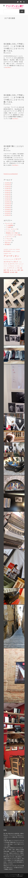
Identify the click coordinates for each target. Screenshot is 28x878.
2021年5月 (7, 192)
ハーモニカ (8, 238)
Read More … (8, 67)
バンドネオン (8, 240)
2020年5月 (8, 209)
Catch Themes (19, 876)
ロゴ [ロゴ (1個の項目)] (16, 268)
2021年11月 (8, 186)
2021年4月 (7, 194)
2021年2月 (7, 198)
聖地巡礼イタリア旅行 (12, 233)
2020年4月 (8, 211)
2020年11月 (8, 203)
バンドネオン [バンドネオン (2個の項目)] (17, 266)
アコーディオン (9, 223)
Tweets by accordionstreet (11, 174)
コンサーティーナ (9, 236)
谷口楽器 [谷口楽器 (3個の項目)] (12, 272)
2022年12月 (8, 183)
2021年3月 (7, 196)
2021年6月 (7, 190)
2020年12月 (8, 202)
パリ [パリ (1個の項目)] (22, 266)
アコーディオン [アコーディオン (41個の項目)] (11, 256)
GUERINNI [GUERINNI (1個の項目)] (18, 251)
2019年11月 (8, 215)
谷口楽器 (7, 244)
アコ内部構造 (9, 225)
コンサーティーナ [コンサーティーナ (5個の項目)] (13, 264)
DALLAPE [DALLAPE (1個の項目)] (10, 249)
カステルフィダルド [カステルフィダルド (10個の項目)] (11, 262)
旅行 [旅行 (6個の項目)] (19, 270)
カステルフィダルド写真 (13, 235)
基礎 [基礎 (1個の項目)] (10, 270)
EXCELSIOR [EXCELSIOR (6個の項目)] (7, 251)
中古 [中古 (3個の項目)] (18, 268)
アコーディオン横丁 (15, 5)
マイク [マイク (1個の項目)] (5, 268)
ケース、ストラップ (11, 229)
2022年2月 (8, 184)
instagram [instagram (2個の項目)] (6, 253)
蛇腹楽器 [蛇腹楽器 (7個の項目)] (6, 272)
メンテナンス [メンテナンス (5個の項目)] (10, 268)
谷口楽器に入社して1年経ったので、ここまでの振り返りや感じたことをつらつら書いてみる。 (14, 47)
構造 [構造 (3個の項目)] (22, 270)
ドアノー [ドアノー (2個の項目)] (5, 266)
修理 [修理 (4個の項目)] (5, 270)
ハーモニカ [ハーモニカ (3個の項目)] (11, 266)
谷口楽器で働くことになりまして (14, 147)
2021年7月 (7, 188)
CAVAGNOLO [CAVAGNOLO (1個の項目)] (6, 249)
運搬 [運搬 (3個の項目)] (16, 272)
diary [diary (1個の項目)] (14, 249)
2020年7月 (8, 205)
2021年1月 (7, 200)
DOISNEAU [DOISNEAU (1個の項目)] (18, 249)
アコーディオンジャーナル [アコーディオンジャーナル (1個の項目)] (8, 259)
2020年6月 (8, 207)
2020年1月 (7, 213)
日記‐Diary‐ (8, 242)
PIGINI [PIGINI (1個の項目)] (10, 253)
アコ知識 (8, 227)
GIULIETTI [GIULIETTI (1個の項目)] (13, 251)
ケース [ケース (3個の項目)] (5, 264)
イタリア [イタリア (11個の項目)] (17, 259)
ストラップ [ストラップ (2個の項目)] (20, 264)
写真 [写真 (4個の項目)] (8, 270)
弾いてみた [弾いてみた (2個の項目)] (14, 270)
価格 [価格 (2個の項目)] (21, 268)
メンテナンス (9, 231)
